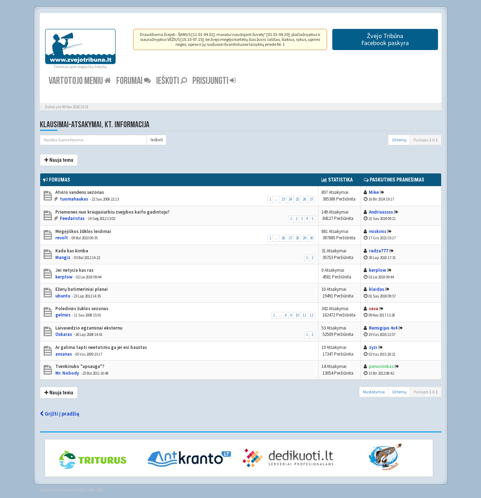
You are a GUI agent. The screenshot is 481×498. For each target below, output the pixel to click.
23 (283, 199)
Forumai (133, 81)
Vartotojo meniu (80, 81)
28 (297, 237)
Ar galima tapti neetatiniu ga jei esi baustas (100, 347)
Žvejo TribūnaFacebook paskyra (385, 39)
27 (311, 199)
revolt (61, 238)
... (276, 199)
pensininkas (381, 366)
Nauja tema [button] (58, 160)
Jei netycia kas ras (73, 270)
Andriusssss (381, 212)
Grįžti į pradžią (59, 413)
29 (304, 237)
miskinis (377, 231)
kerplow (64, 277)
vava (373, 309)
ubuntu (62, 296)
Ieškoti (171, 81)
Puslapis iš (426, 139)
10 (297, 315)
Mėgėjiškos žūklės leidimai (82, 231)
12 (311, 315)
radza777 (378, 251)
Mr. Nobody (67, 373)
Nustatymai (374, 391)
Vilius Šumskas (61, 489)
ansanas (63, 354)
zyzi (373, 347)
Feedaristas (72, 218)
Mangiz (62, 257)
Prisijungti (214, 81)
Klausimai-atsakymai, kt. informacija (94, 124)
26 (304, 199)
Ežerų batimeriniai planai (81, 289)
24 (290, 199)
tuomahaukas (74, 199)
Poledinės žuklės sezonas (81, 309)
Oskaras (63, 334)
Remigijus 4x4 (383, 328)
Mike (374, 192)
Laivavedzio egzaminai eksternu (88, 328)
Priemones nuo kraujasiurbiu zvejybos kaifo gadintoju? (111, 212)
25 (297, 199)
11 (304, 315)
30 (311, 237)
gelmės (62, 315)
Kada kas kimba (71, 251)
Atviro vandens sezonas (79, 192)
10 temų (399, 139)
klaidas (376, 289)
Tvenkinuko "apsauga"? (79, 366)
